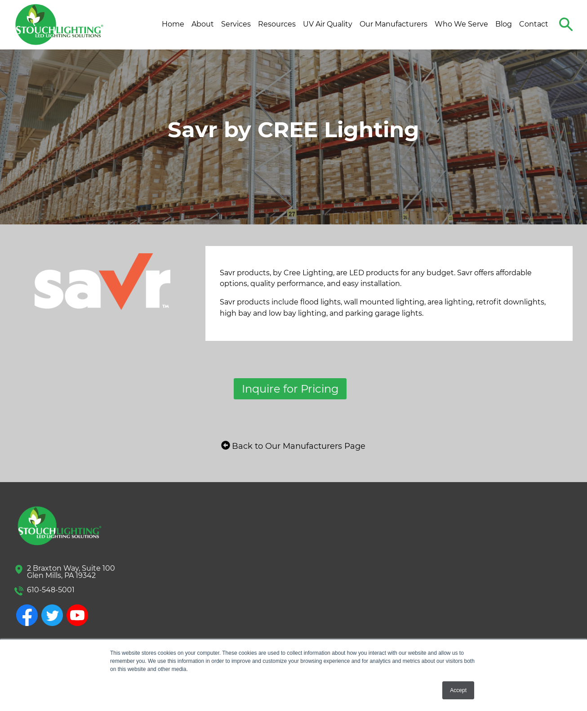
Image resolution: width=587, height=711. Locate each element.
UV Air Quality (327, 24)
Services (236, 24)
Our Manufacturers (393, 24)
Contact (533, 24)
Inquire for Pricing (290, 388)
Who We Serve (461, 24)
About (202, 24)
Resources (277, 24)
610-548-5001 (51, 590)
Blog (503, 24)
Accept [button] (458, 690)
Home (173, 24)
